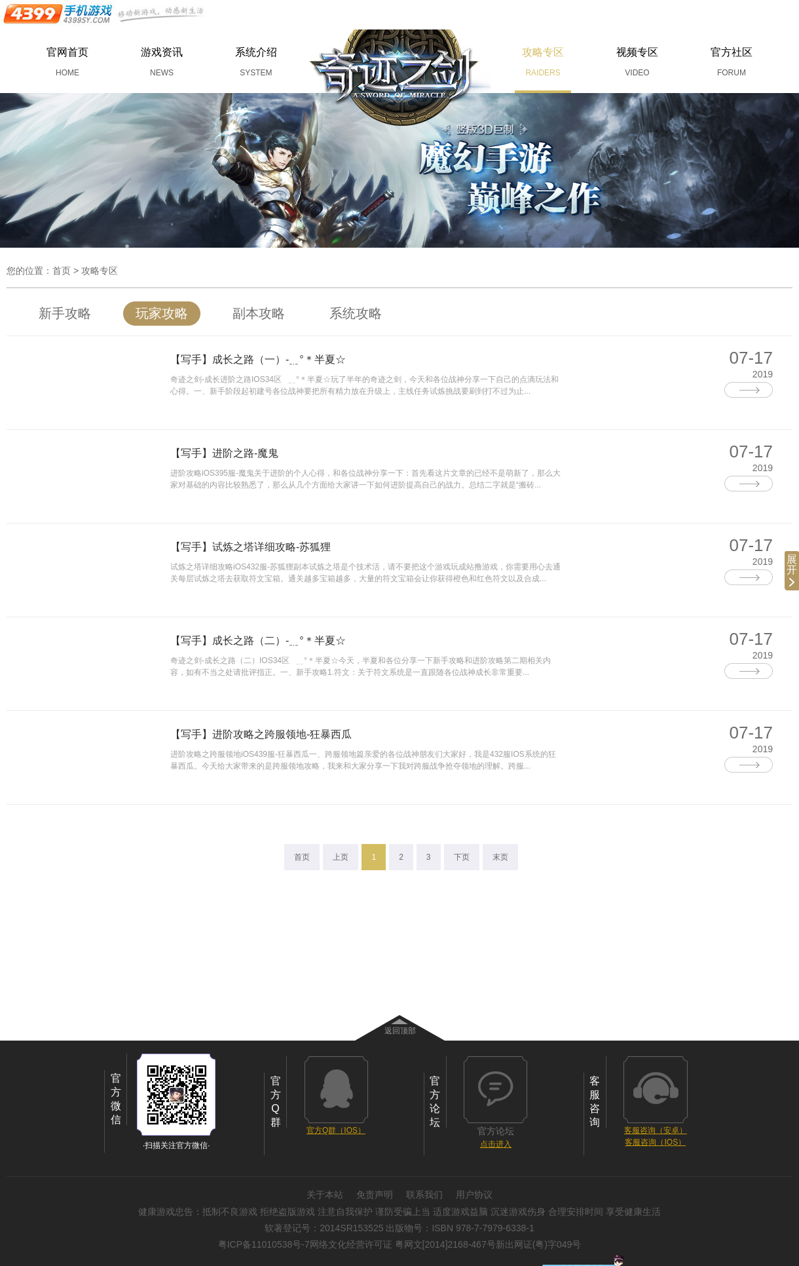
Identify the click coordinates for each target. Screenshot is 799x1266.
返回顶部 (400, 1030)
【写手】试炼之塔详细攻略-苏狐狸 (250, 546)
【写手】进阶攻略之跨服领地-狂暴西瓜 (261, 734)
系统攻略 (355, 313)
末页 (500, 857)
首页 (61, 270)
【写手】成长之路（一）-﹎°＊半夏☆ (258, 359)
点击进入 (495, 1144)
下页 (462, 857)
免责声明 (374, 1194)
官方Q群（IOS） (336, 1130)
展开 (792, 570)
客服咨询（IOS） (655, 1142)
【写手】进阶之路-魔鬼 (224, 453)
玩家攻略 (162, 313)
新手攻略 (65, 313)
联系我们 (424, 1194)
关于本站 (325, 1194)
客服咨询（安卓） (655, 1130)
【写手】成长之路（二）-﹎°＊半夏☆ (258, 640)
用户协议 (474, 1194)
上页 (340, 857)
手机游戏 (105, 14)
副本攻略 (258, 313)
